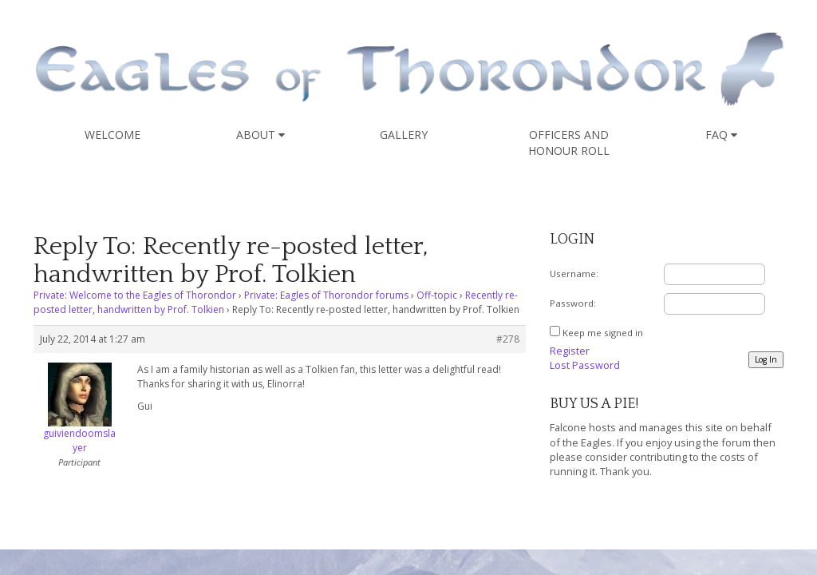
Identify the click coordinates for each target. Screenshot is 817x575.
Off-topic (436, 295)
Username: (574, 274)
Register (570, 350)
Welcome (112, 134)
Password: (573, 303)
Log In (766, 359)
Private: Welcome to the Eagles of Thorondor (135, 295)
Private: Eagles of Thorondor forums (326, 295)
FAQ (721, 134)
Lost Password (585, 365)
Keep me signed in (602, 333)
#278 (507, 339)
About (260, 134)
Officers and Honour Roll (569, 142)
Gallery (404, 134)
